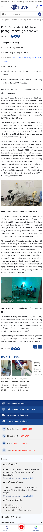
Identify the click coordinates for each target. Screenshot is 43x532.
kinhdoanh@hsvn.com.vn (23, 450)
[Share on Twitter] (15, 36)
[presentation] (35, 347)
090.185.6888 (26, 429)
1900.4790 (24, 436)
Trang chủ (5, 20)
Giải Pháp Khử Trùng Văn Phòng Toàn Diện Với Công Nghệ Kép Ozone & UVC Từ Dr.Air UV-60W (21, 380)
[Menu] (7, 528)
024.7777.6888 (20, 443)
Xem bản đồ (28, 478)
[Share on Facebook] (12, 36)
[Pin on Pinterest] (18, 36)
